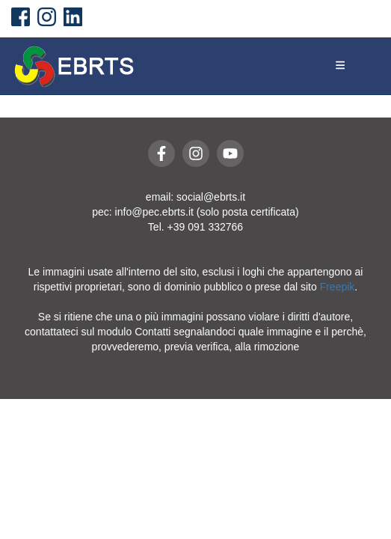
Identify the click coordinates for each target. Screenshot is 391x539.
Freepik (337, 287)
